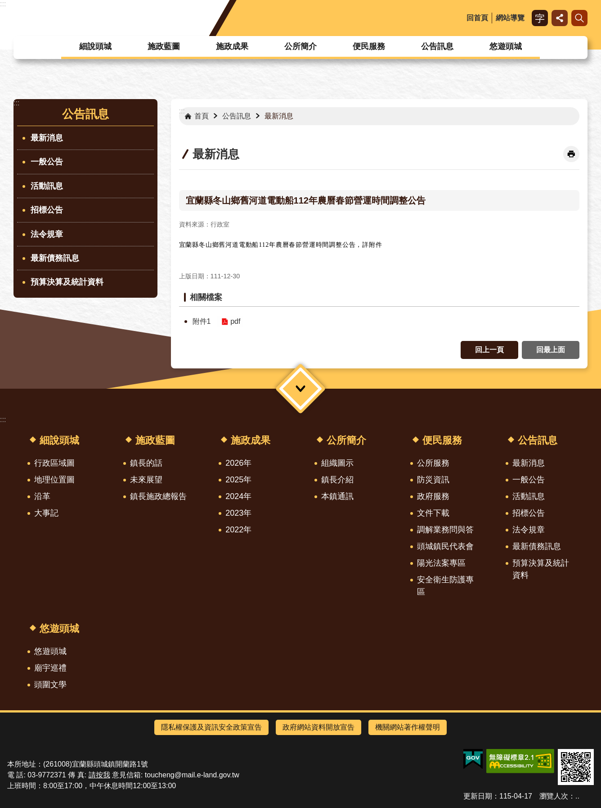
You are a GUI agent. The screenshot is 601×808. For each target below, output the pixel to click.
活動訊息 (47, 186)
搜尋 (579, 18)
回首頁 (477, 18)
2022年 (238, 529)
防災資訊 (433, 479)
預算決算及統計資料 (67, 281)
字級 (540, 18)
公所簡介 (300, 46)
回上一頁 (489, 350)
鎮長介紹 (337, 479)
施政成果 (232, 46)
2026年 (238, 463)
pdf (235, 321)
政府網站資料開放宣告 (318, 727)
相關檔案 (206, 297)
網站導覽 (510, 18)
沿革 (42, 496)
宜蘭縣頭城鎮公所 (87, 18)
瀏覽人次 (553, 796)
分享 (560, 18)
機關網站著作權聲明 (407, 727)
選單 (300, 388)
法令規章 (47, 234)
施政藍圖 (164, 46)
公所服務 (433, 463)
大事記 (46, 512)
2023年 (238, 512)
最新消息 (47, 137)
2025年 (238, 479)
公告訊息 (437, 46)
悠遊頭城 (505, 46)
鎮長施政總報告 (158, 496)
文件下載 (433, 512)
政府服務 (433, 496)
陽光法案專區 (441, 562)
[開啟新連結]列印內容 (571, 154)
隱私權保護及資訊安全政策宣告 (211, 727)
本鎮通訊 (337, 496)
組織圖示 (337, 463)
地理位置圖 (54, 479)
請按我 (99, 775)
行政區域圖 (54, 463)
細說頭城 (95, 46)
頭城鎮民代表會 (445, 546)
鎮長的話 (146, 463)
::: (3, 4)
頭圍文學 (50, 684)
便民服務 (369, 46)
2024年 (238, 496)
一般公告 (47, 161)
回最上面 (550, 350)
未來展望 (146, 479)
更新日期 (477, 796)
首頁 (201, 116)
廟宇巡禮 (50, 667)
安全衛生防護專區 (445, 585)
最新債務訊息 (55, 258)
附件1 (202, 321)
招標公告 (47, 209)
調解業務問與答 (445, 529)
